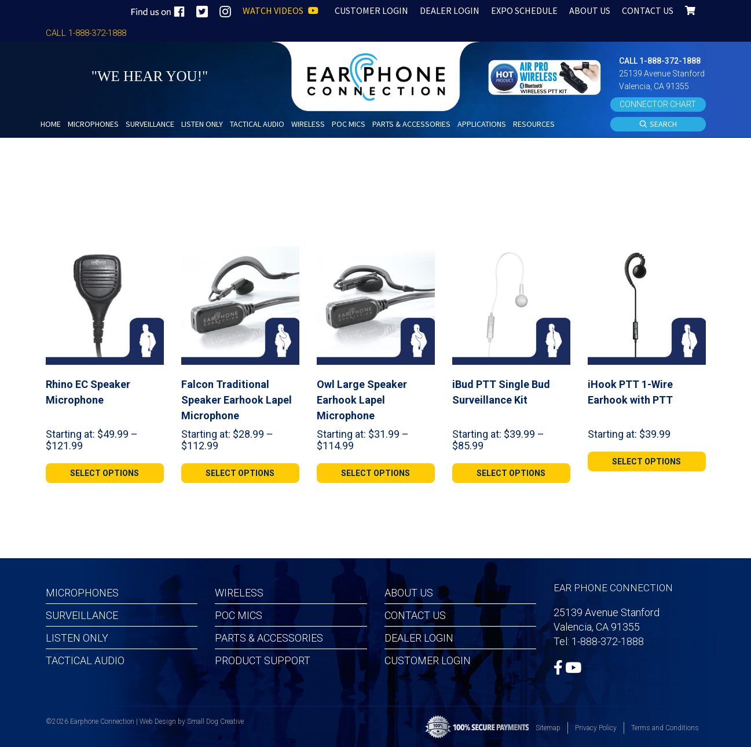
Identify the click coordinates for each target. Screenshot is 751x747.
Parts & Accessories (269, 638)
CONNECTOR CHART (658, 104)
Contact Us (415, 615)
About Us (408, 593)
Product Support (262, 660)
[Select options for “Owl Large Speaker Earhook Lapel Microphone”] (376, 473)
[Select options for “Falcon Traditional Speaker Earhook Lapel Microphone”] (240, 473)
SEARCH (658, 124)
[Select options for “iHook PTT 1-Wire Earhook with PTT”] (647, 461)
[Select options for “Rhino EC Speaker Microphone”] (105, 473)
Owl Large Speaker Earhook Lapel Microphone (362, 400)
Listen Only (77, 638)
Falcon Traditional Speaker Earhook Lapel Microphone (236, 400)
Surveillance (82, 615)
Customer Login (427, 660)
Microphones (82, 593)
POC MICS (238, 615)
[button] (546, 76)
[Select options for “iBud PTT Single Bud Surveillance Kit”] (511, 473)
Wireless (239, 593)
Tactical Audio (85, 660)
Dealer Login (418, 638)
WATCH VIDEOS (280, 10)
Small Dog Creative (215, 721)
